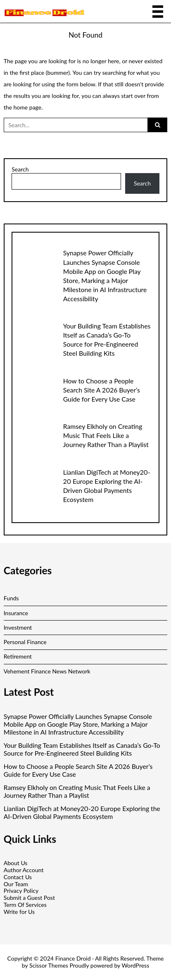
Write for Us (19, 911)
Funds (11, 598)
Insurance (16, 612)
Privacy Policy (21, 890)
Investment (18, 627)
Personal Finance (25, 641)
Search (20, 169)
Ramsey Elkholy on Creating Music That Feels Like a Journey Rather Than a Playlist (106, 435)
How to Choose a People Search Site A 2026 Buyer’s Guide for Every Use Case (101, 390)
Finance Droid (73, 958)
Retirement (18, 656)
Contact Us (18, 876)
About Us (16, 862)
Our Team (16, 883)
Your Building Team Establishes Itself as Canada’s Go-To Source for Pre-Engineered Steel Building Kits (82, 749)
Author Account (24, 869)
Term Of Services (25, 904)
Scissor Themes (48, 965)
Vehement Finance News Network (47, 671)
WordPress (135, 965)
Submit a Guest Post (29, 897)
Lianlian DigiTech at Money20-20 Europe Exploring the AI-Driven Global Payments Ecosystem (82, 812)
